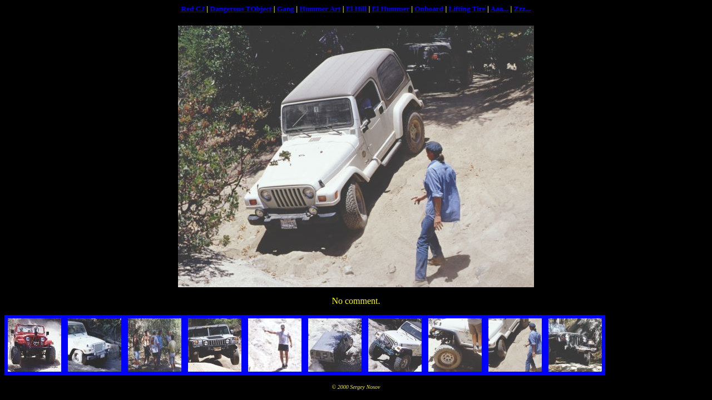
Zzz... (522, 8)
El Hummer (390, 8)
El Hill (356, 8)
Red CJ (193, 8)
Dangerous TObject (241, 8)
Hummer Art (320, 8)
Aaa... (499, 8)
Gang (285, 8)
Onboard (428, 8)
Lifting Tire (467, 8)
